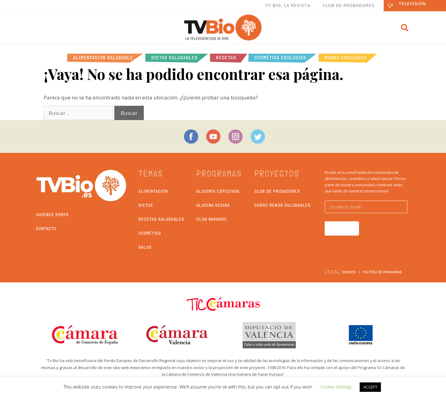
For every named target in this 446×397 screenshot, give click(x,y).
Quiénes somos (52, 214)
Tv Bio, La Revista (287, 5)
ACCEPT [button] (370, 387)
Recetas (226, 57)
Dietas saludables (174, 57)
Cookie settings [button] (336, 387)
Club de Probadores (349, 5)
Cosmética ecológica (280, 57)
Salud (145, 247)
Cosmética (150, 233)
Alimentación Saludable (103, 57)
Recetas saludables (161, 219)
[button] (404, 27)
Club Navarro (212, 219)
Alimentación (153, 191)
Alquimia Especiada (218, 191)
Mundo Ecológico (346, 57)
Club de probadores (277, 191)
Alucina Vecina (213, 205)
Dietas (146, 205)
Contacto (46, 228)
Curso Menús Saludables (282, 205)
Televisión (412, 3)
